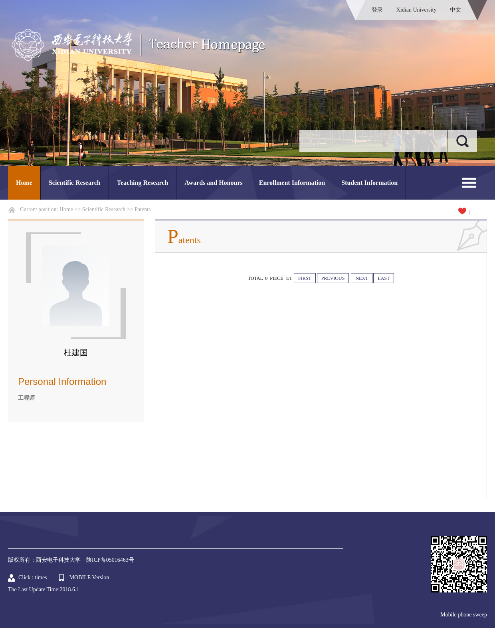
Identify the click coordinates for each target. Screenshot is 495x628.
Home (24, 182)
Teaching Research (142, 182)
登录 (377, 10)
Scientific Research (75, 182)
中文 (455, 10)
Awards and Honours (213, 182)
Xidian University (416, 10)
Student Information (369, 182)
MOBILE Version (89, 577)
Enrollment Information (292, 182)
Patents (142, 209)
